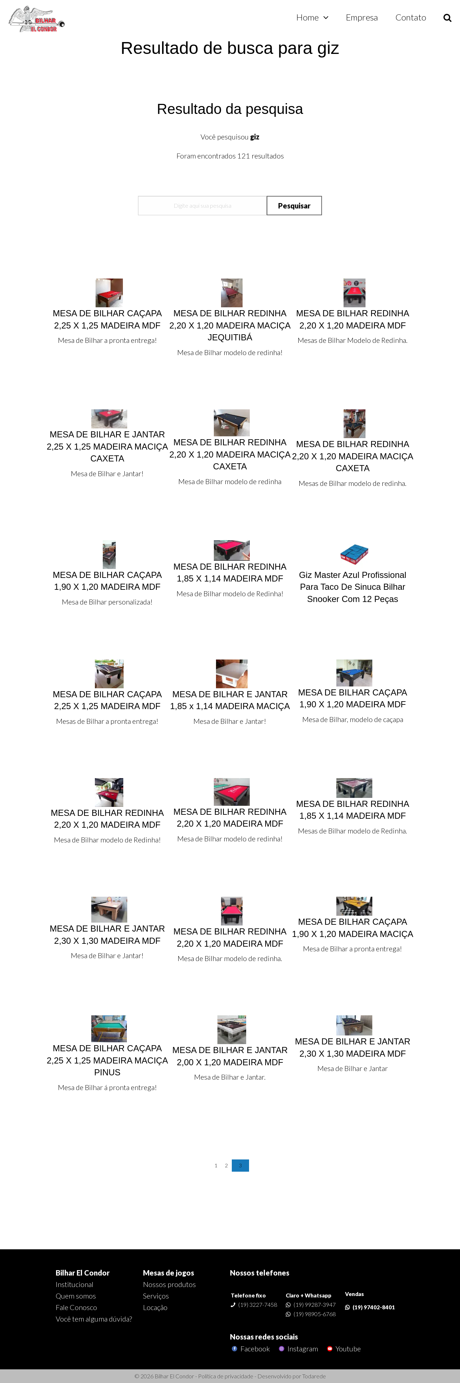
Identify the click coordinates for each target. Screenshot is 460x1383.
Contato (410, 17)
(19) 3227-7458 (257, 1304)
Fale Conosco (76, 1307)
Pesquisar (294, 205)
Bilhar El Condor (83, 1272)
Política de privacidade (225, 1376)
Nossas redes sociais (264, 1336)
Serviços (156, 1295)
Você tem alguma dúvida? (94, 1318)
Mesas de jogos (168, 1272)
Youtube (343, 1348)
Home (307, 17)
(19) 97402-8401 (374, 1307)
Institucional (74, 1284)
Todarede (314, 1376)
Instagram (297, 1348)
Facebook (250, 1348)
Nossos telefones (259, 1272)
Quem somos (76, 1295)
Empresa (362, 17)
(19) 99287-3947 (315, 1304)
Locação (155, 1307)
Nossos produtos (169, 1284)
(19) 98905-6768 (315, 1313)
